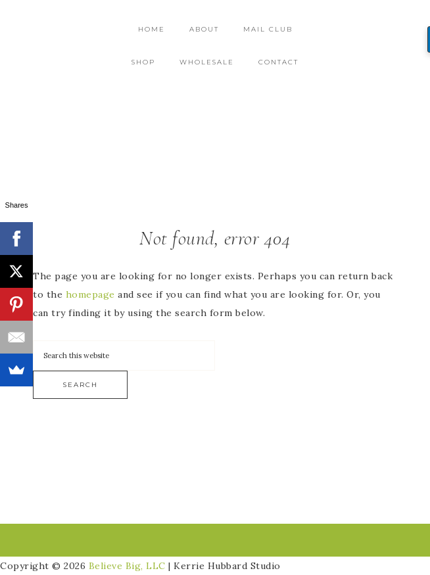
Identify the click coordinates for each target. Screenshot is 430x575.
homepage (90, 294)
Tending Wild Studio (215, 120)
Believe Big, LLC (127, 566)
